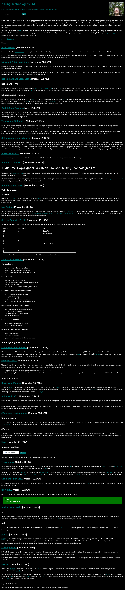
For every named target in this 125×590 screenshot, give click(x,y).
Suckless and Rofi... (11, 507)
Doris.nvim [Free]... (11, 383)
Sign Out (23, 453)
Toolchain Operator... (12, 259)
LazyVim (18, 571)
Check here (58, 387)
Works (42, 9)
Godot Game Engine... (12, 108)
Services (35, 9)
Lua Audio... (7, 207)
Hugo (3, 539)
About (17, 9)
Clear (23, 14)
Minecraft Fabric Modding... (15, 62)
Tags (12, 9)
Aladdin (22, 9)
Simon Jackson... (10, 153)
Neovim (12, 569)
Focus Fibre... (8, 47)
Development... (9, 547)
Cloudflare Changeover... (14, 347)
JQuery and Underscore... (14, 413)
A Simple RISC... (9, 396)
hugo (20, 31)
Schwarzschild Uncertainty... (15, 138)
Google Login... (9, 360)
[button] (11, 452)
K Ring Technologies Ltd (18, 4)
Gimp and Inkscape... (12, 479)
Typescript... (7, 462)
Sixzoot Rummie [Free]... (13, 220)
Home (3, 9)
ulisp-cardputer (19, 52)
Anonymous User (51, 9)
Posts (8, 9)
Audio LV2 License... (11, 162)
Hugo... (5, 534)
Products (29, 9)
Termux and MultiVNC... (13, 121)
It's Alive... (6, 490)
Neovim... (6, 564)
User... (4, 442)
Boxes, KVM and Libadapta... (16, 79)
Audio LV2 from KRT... (12, 185)
